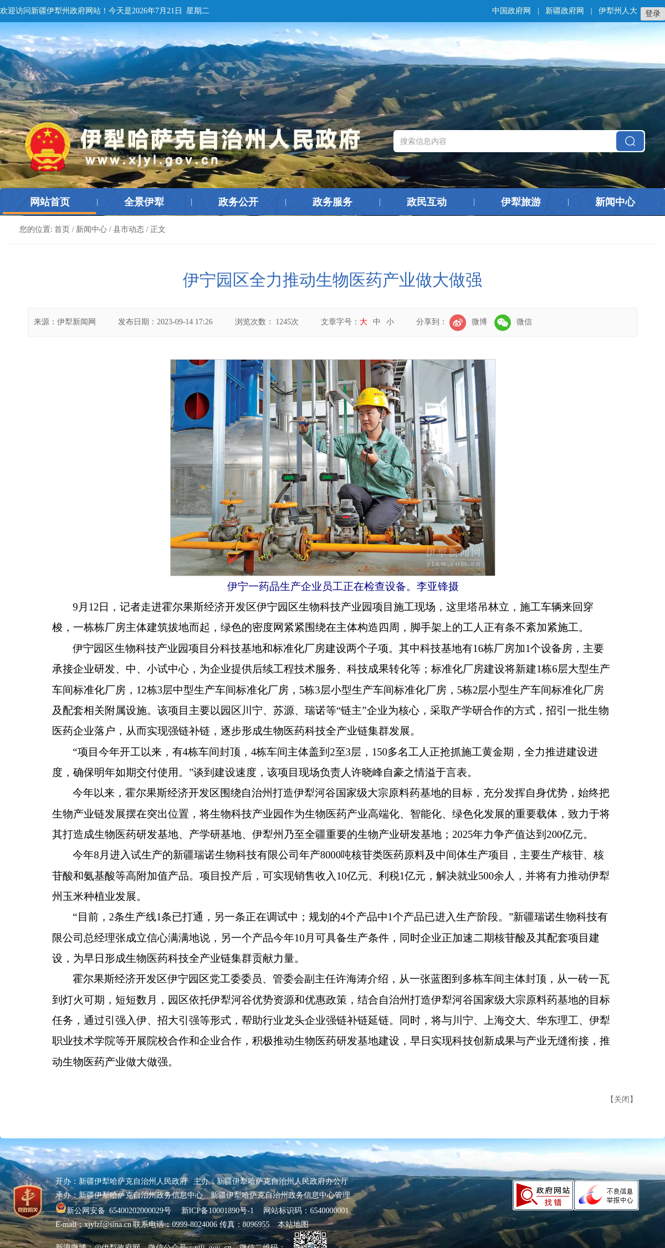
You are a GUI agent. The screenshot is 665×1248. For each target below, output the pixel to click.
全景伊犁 (144, 202)
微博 (468, 322)
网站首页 (50, 202)
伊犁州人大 (617, 11)
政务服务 (332, 202)
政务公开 (238, 202)
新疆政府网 (564, 11)
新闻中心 (615, 202)
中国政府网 (511, 11)
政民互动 (427, 202)
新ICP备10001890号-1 (217, 1210)
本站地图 (293, 1224)
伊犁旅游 (521, 202)
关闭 (622, 1099)
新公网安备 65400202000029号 (114, 1210)
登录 (653, 13)
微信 (513, 322)
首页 (62, 229)
